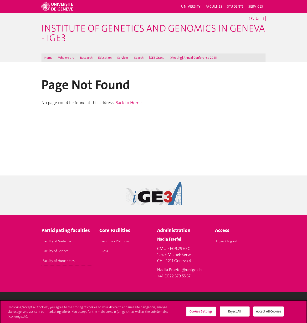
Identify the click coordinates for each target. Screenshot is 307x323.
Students (235, 6)
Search (138, 58)
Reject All (234, 313)
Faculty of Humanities (59, 261)
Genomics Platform (115, 241)
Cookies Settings (201, 313)
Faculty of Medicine (57, 241)
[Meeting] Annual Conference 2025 (193, 58)
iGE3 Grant (156, 58)
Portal (254, 18)
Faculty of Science (55, 251)
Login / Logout (226, 241)
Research (86, 58)
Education (105, 58)
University (191, 6)
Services (255, 6)
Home (48, 58)
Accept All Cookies (268, 313)
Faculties (213, 6)
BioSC (105, 251)
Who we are (66, 58)
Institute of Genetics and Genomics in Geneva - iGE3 (153, 33)
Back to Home (129, 103)
